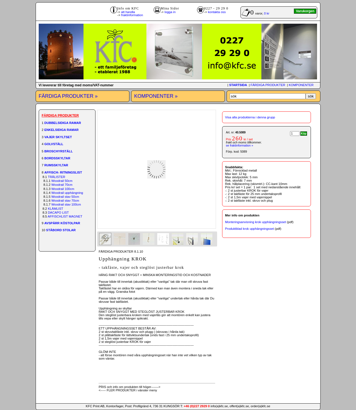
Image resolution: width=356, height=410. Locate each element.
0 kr (266, 13)
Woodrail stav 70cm (65, 200)
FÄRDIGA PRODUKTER (268, 85)
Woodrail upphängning (67, 192)
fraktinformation (132, 15)
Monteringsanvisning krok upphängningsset (255, 222)
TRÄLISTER (56, 177)
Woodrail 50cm (62, 180)
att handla (128, 12)
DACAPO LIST (58, 212)
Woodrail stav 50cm (65, 196)
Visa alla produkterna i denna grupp (250, 117)
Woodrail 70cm (62, 184)
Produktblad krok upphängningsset (249, 228)
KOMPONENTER (301, 85)
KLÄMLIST (55, 208)
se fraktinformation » (239, 145)
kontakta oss (217, 12)
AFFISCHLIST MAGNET (65, 216)
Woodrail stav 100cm (66, 204)
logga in (170, 12)
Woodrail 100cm (62, 189)
